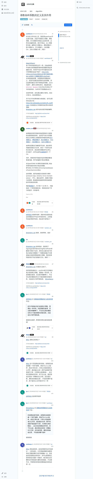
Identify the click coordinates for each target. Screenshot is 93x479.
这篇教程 (43, 152)
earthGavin (29, 33)
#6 (52, 243)
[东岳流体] (9, 9)
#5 (52, 230)
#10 (52, 361)
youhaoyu (29, 358)
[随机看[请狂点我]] (9, 13)
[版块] (9, 5)
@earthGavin (30, 63)
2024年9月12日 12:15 (35, 294)
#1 (52, 33)
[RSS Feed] (32, 25)
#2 (52, 60)
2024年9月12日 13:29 (39, 358)
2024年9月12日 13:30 (36, 391)
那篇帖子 (32, 186)
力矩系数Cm (36, 142)
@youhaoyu (49, 279)
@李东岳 (29, 215)
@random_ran (30, 109)
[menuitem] (84, 2)
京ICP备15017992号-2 (46, 476)
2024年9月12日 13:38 (39, 444)
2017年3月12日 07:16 (41, 33)
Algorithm (24, 19)
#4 (52, 212)
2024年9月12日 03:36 (34, 241)
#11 (52, 393)
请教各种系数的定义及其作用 (43, 299)
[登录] (84, 2)
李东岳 (28, 56)
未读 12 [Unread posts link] (62, 48)
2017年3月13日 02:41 (33, 212)
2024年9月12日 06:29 (42, 264)
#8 (52, 296)
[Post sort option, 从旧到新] (25, 25)
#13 (52, 446)
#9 (52, 337)
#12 (52, 405)
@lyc (27, 340)
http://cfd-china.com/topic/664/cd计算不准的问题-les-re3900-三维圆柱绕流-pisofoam (39, 74)
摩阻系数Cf (36, 140)
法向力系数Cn (45, 142)
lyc (27, 239)
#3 (52, 130)
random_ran (29, 128)
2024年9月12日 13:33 (36, 403)
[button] (9, 473)
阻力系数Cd (45, 140)
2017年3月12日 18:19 (44, 128)
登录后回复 (68, 25)
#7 (52, 264)
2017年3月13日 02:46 (33, 228)
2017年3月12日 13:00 (33, 58)
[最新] (9, 2)
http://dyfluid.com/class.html (42, 113)
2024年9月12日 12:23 (33, 337)
